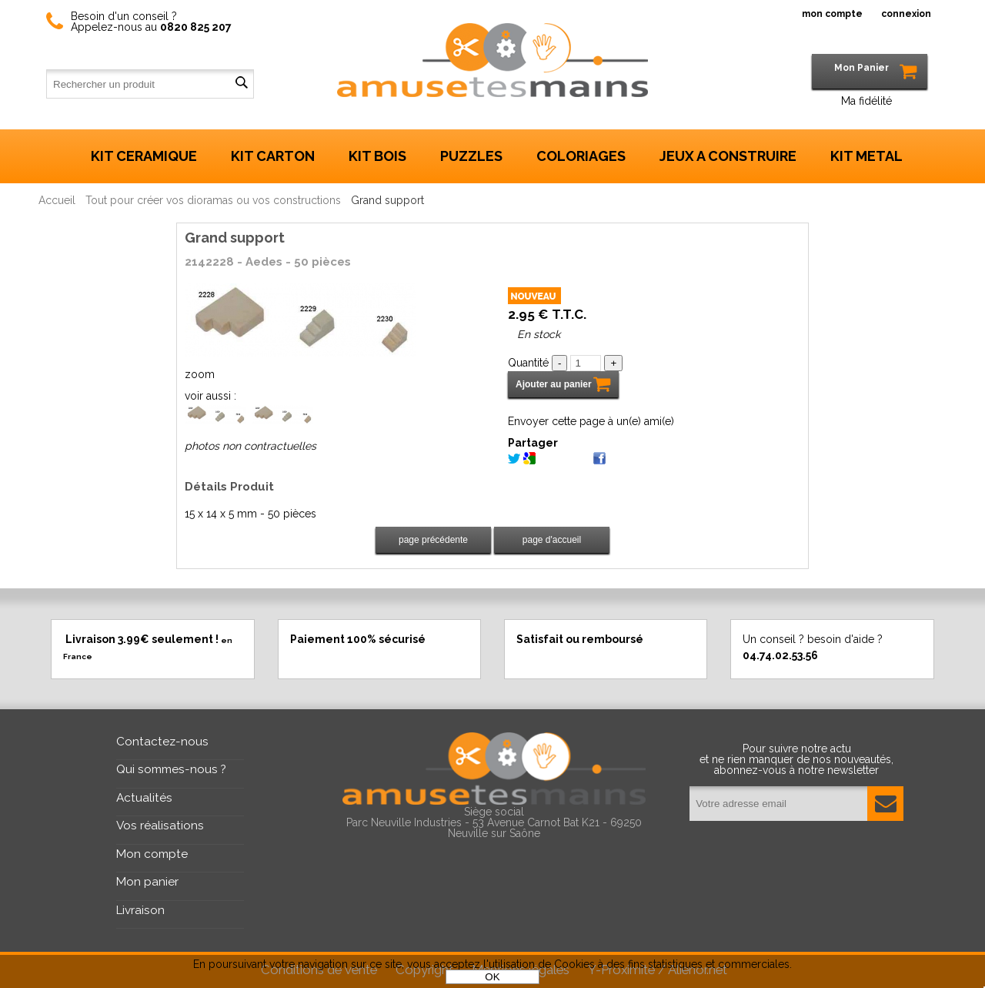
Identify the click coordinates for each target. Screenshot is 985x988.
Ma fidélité (866, 100)
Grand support (235, 237)
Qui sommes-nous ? (171, 769)
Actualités (144, 798)
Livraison (140, 910)
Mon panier (147, 882)
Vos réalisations (160, 825)
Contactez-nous (162, 742)
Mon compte (152, 854)
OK (492, 977)
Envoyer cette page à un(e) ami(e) (591, 421)
